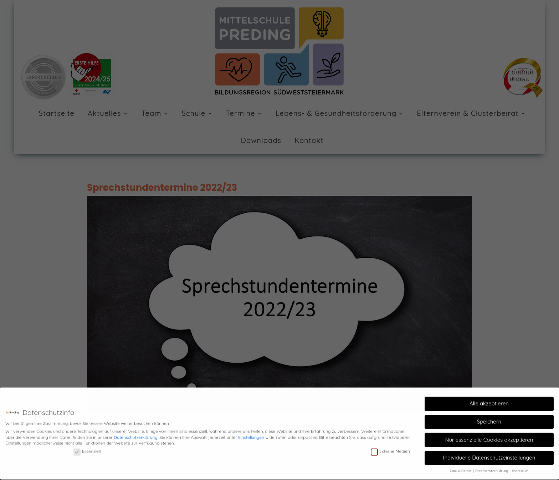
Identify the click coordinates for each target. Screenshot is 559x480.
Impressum (520, 468)
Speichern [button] (489, 418)
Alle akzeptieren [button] (489, 401)
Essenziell (87, 448)
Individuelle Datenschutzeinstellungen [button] (489, 454)
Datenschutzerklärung (135, 434)
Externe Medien (390, 448)
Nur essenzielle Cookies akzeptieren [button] (489, 437)
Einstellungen (251, 434)
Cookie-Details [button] (461, 468)
